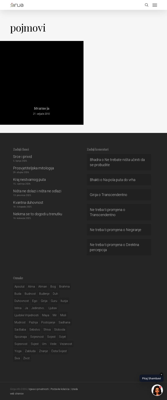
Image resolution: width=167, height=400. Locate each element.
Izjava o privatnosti (39, 389)
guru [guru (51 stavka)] (54, 301)
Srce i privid (22, 156)
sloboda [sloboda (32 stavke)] (59, 329)
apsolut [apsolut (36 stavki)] (19, 286)
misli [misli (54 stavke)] (63, 315)
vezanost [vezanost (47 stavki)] (66, 344)
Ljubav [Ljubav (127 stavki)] (53, 308)
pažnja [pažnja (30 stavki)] (33, 322)
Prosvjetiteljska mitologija (33, 168)
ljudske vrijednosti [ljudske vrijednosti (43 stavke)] (26, 315)
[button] (155, 5)
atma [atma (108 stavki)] (31, 286)
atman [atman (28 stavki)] (42, 286)
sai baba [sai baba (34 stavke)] (20, 329)
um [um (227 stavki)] (44, 344)
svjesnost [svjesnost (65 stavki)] (20, 344)
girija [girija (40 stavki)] (44, 301)
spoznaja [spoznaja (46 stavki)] (20, 336)
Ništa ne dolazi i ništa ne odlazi (37, 191)
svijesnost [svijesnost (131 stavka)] (37, 336)
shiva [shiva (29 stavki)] (47, 329)
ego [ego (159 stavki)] (34, 301)
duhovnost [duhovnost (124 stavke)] (21, 301)
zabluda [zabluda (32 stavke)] (30, 351)
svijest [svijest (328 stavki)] (51, 336)
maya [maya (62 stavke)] (45, 315)
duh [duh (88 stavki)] (55, 293)
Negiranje (133, 230)
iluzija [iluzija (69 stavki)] (64, 301)
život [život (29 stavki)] (26, 358)
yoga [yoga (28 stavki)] (17, 351)
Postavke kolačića (60, 389)
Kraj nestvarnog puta (29, 179)
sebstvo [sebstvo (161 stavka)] (34, 329)
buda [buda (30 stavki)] (17, 293)
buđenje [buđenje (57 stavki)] (44, 293)
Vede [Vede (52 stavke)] (53, 344)
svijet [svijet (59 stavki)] (62, 336)
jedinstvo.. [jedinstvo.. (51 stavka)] (38, 308)
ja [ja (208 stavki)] (26, 308)
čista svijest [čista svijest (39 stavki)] (59, 351)
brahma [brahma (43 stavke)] (64, 286)
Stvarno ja (41, 108)
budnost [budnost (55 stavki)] (30, 293)
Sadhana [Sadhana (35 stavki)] (64, 322)
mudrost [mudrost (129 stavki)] (20, 322)
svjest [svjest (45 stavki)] (35, 344)
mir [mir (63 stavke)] (55, 315)
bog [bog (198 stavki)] (53, 286)
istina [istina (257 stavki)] (17, 308)
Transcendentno (114, 195)
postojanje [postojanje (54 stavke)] (48, 322)
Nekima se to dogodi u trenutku (37, 214)
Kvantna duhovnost (28, 202)
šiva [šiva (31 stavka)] (17, 358)
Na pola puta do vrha (119, 180)
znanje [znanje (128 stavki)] (43, 351)
